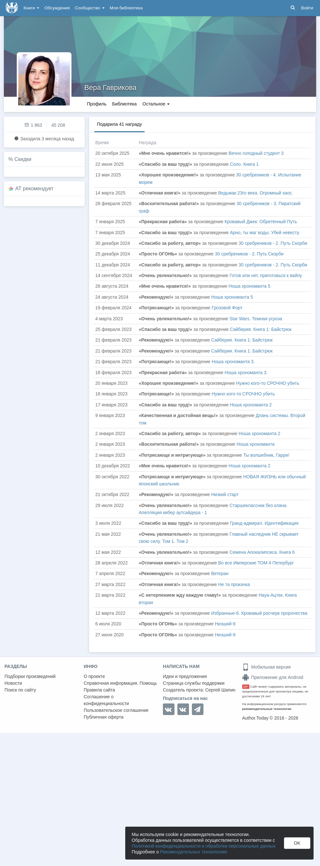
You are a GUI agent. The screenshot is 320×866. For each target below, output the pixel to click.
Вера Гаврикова (110, 88)
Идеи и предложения (185, 676)
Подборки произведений (30, 676)
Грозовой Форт (227, 307)
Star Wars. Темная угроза (256, 318)
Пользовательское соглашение (116, 710)
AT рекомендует (34, 188)
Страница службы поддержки (193, 683)
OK (297, 843)
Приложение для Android (272, 677)
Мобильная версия (266, 667)
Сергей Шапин (220, 689)
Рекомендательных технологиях (193, 851)
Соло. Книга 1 (244, 164)
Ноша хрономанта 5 (249, 286)
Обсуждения (57, 7)
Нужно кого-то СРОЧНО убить (267, 383)
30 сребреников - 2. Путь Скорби (273, 243)
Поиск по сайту (20, 689)
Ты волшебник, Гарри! (266, 455)
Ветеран (220, 573)
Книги (31, 7)
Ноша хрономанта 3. (233, 361)
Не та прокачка (234, 584)
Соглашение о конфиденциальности (106, 700)
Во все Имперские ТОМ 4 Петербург (256, 562)
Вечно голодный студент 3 (256, 153)
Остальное (156, 103)
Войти (307, 7)
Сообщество (90, 7)
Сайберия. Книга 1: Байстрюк (260, 329)
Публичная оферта (104, 717)
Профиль (96, 103)
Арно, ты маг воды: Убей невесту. (265, 232)
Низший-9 (225, 623)
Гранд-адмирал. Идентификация (264, 523)
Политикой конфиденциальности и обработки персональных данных (204, 846)
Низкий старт (225, 494)
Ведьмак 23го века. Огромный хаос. (255, 192)
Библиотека (124, 103)
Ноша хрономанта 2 (251, 404)
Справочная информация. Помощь (120, 683)
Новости (13, 683)
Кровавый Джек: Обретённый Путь (261, 221)
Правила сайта (99, 689)
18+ (246, 686)
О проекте (94, 676)
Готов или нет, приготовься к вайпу (266, 275)
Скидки (23, 159)
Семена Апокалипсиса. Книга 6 (262, 552)
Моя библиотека (126, 7)
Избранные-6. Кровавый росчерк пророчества (259, 613)
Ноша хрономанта (256, 444)
